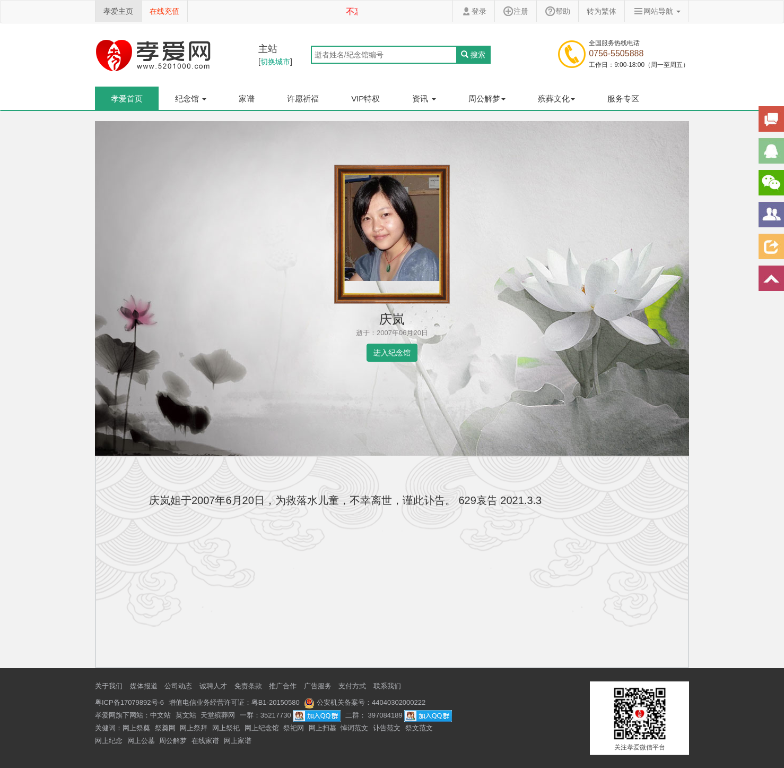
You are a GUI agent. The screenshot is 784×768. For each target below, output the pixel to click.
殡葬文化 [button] (556, 98)
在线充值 (164, 11)
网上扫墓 (322, 728)
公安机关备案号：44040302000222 (364, 702)
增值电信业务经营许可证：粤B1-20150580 (234, 702)
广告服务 (318, 686)
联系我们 (387, 686)
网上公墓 (141, 741)
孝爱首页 (127, 98)
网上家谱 (237, 741)
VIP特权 (365, 98)
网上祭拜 (193, 728)
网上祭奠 (136, 728)
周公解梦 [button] (487, 98)
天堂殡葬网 (218, 715)
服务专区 (623, 98)
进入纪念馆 (392, 352)
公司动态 (178, 686)
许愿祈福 (303, 98)
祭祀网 (293, 728)
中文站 (160, 715)
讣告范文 (386, 728)
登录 (473, 11)
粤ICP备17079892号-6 (129, 702)
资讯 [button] (423, 98)
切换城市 (275, 61)
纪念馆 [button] (190, 98)
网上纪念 (109, 741)
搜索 (473, 54)
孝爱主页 (118, 11)
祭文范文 (419, 728)
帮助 (557, 11)
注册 (515, 11)
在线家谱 (205, 741)
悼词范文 (354, 728)
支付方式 (352, 686)
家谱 (247, 98)
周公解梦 (173, 741)
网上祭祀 (226, 728)
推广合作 (283, 686)
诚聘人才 (213, 686)
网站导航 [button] (657, 11)
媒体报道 (144, 686)
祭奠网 (165, 728)
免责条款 (248, 686)
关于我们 (109, 686)
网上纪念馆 (262, 728)
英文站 (186, 715)
